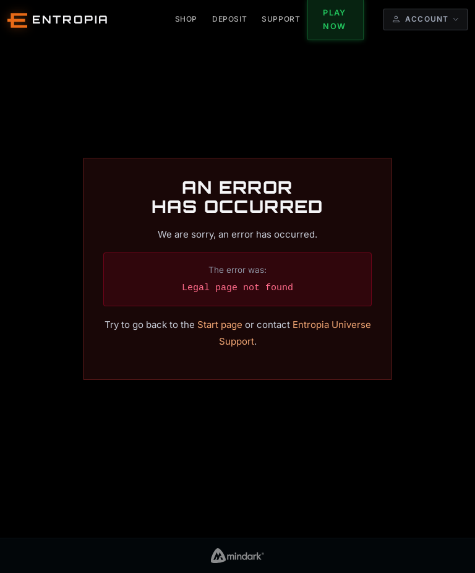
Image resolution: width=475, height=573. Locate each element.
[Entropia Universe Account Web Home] (58, 19)
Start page (219, 324)
